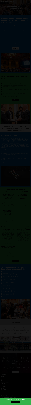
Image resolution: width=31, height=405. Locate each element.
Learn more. (23, 399)
